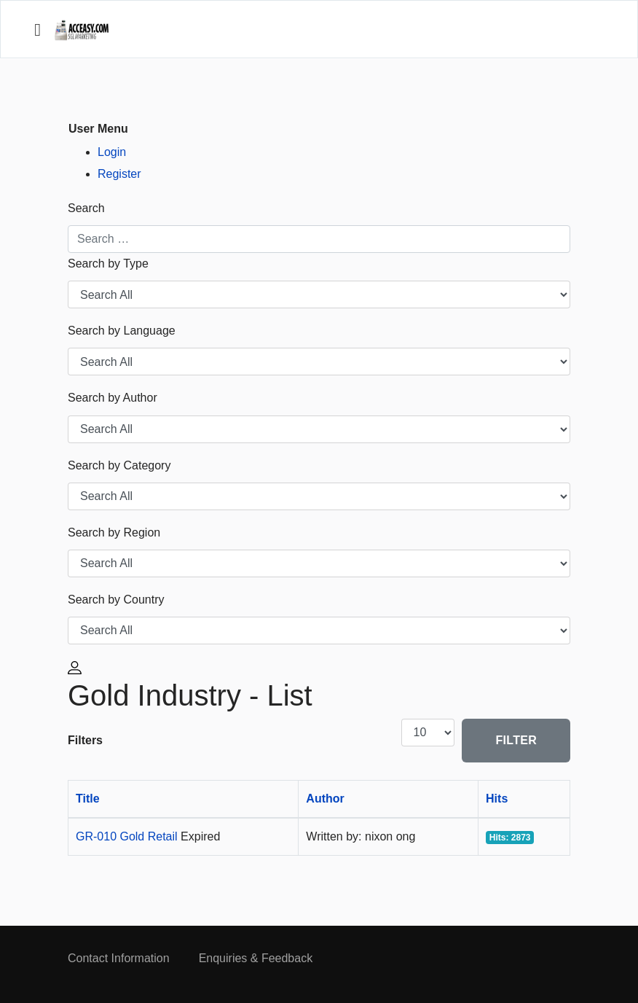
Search (86, 208)
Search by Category (119, 465)
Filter (516, 740)
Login (112, 152)
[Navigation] (37, 30)
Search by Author (112, 397)
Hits (497, 798)
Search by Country (116, 599)
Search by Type (108, 263)
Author (325, 798)
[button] (76, 667)
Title (88, 798)
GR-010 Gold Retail (128, 836)
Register (119, 174)
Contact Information (119, 958)
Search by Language (122, 330)
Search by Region (114, 532)
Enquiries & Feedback (256, 958)
